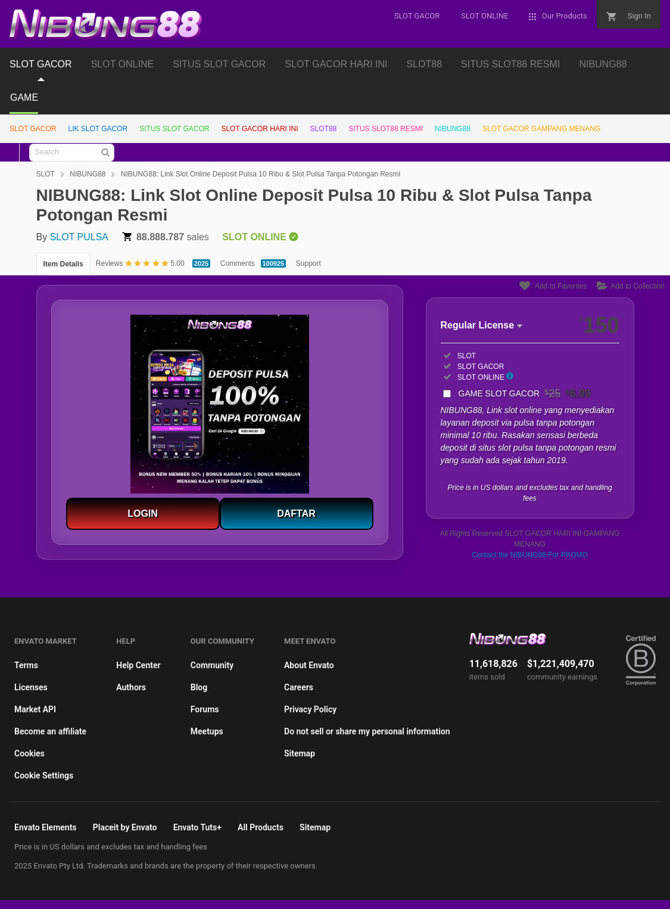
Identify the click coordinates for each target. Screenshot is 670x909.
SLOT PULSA (79, 237)
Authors (131, 687)
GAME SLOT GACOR (525, 393)
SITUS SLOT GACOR (219, 64)
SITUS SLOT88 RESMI (510, 64)
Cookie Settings (43, 775)
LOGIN (142, 513)
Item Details (63, 264)
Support (308, 263)
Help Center (138, 665)
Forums (205, 709)
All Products (260, 827)
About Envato (309, 665)
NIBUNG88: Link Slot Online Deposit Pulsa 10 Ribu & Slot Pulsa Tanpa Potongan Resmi (260, 174)
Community (212, 665)
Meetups (207, 731)
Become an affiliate (50, 731)
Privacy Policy (310, 709)
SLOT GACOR (41, 64)
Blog (199, 687)
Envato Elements (45, 827)
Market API (35, 709)
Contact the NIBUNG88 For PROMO (530, 555)
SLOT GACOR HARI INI (336, 64)
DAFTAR (296, 513)
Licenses (31, 687)
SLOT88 (424, 64)
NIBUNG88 (603, 64)
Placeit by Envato (125, 827)
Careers (298, 687)
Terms (26, 665)
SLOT (45, 174)
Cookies (29, 753)
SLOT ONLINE (122, 64)
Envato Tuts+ (197, 827)
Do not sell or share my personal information (367, 731)
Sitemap (299, 753)
